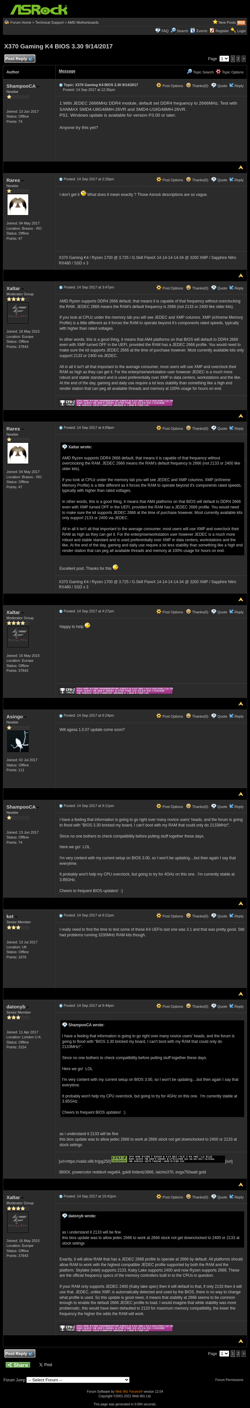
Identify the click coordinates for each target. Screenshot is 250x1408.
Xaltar (15, 288)
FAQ (165, 31)
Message (67, 71)
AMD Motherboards (83, 22)
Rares (15, 180)
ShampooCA (23, 86)
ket (12, 916)
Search (182, 31)
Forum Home (20, 22)
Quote (222, 86)
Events (198, 31)
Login (241, 31)
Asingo (17, 716)
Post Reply (19, 59)
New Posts (227, 22)
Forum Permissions (230, 1380)
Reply (238, 86)
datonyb (18, 1006)
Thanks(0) (197, 86)
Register (222, 31)
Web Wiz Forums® (129, 1391)
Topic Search (200, 72)
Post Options (169, 86)
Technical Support (49, 22)
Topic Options (230, 72)
